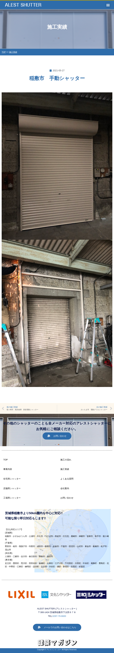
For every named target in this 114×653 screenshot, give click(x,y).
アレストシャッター (53, 650)
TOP (4, 52)
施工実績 (13, 52)
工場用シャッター (12, 498)
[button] (108, 5)
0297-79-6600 (59, 616)
